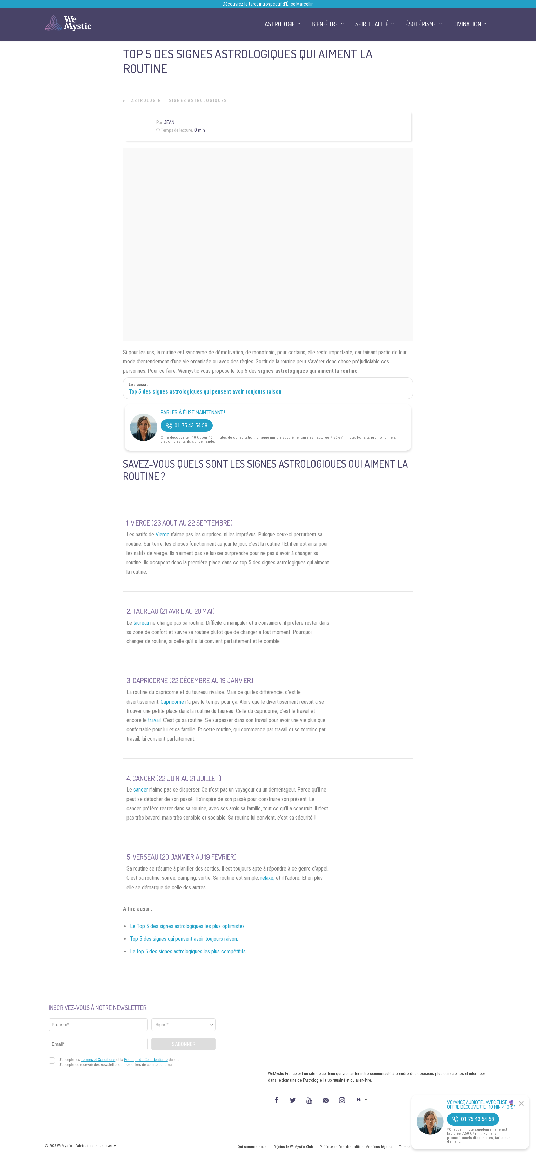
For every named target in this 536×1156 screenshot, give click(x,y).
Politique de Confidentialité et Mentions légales (356, 1147)
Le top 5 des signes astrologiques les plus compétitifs (188, 951)
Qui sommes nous (252, 1147)
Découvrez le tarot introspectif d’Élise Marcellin (268, 4)
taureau (141, 623)
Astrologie (146, 100)
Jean (169, 122)
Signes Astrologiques (198, 100)
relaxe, (267, 878)
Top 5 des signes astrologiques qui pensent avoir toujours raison (205, 391)
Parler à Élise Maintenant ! (193, 412)
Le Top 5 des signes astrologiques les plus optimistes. (188, 926)
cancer (140, 789)
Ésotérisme (421, 24)
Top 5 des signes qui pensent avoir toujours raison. (184, 938)
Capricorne (172, 702)
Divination (467, 24)
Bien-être (325, 24)
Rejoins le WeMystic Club (293, 1147)
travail (154, 720)
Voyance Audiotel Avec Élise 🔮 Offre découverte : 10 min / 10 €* (481, 1105)
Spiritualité (372, 24)
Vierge (163, 534)
